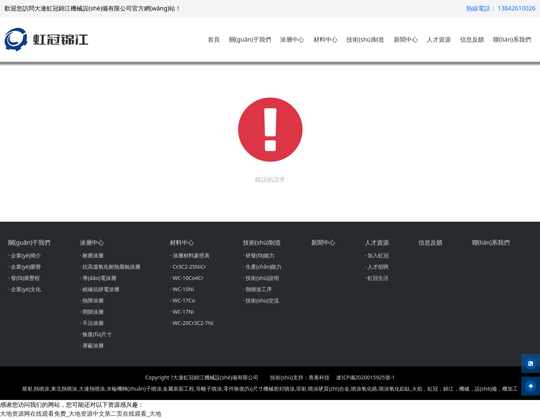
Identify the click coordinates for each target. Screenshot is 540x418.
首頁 (214, 39)
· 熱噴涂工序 (257, 289)
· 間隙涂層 (92, 311)
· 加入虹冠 (376, 255)
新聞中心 (406, 39)
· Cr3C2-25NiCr (188, 266)
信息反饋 (472, 39)
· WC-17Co (182, 300)
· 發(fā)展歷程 (24, 277)
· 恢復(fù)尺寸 (96, 334)
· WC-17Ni (182, 311)
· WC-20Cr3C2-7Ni (191, 322)
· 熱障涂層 (92, 300)
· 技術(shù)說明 (261, 277)
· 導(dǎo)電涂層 (98, 277)
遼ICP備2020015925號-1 (365, 377)
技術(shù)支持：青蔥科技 (299, 377)
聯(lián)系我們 (512, 39)
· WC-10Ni (182, 289)
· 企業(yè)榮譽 (24, 266)
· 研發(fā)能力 (258, 255)
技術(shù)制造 (365, 39)
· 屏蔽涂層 (92, 345)
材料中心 (326, 39)
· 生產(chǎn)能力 (262, 266)
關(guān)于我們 (250, 39)
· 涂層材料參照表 (189, 255)
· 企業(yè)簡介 (24, 255)
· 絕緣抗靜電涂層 (99, 289)
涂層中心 (292, 39)
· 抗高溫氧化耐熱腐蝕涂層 (110, 266)
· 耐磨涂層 (92, 255)
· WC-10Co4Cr (187, 277)
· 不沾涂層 (92, 322)
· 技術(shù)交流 (261, 300)
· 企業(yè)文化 (24, 289)
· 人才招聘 (376, 266)
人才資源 (439, 39)
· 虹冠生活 (376, 277)
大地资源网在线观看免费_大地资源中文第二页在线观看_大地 (80, 413)
